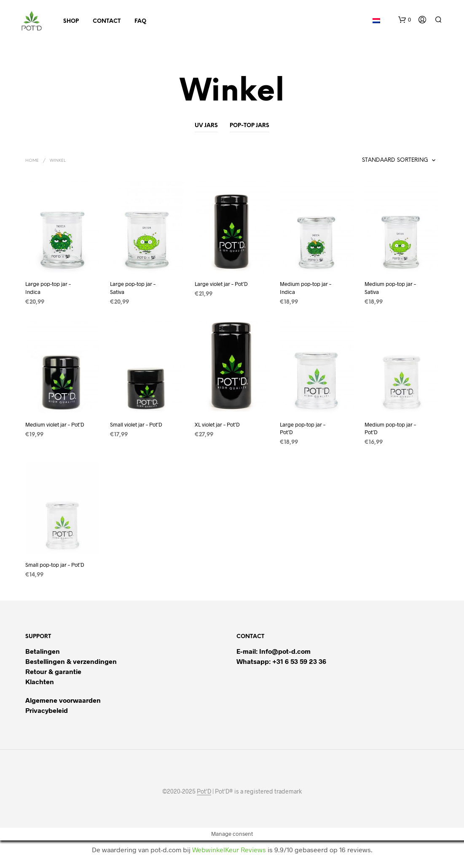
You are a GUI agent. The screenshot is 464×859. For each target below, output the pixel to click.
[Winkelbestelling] (375, 160)
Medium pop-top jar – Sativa (390, 287)
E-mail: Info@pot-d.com (273, 651)
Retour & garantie (53, 671)
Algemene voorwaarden (63, 700)
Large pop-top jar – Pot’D (302, 428)
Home (32, 160)
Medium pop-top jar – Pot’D (390, 428)
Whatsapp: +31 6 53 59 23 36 (281, 661)
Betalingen (42, 651)
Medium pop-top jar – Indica (305, 287)
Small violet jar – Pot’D (136, 424)
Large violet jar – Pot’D (221, 283)
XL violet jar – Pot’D (217, 424)
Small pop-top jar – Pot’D (54, 564)
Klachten (39, 681)
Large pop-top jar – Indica (48, 287)
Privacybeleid (46, 710)
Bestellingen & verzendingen (71, 661)
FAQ (140, 21)
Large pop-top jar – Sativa (133, 287)
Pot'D (204, 791)
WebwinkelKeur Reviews (229, 849)
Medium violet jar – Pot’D (54, 424)
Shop (71, 21)
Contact (107, 21)
